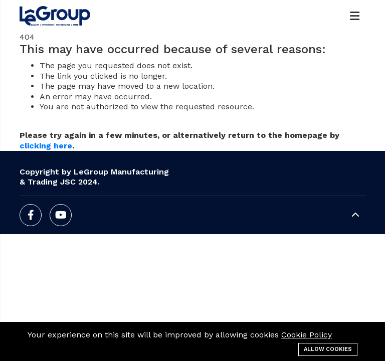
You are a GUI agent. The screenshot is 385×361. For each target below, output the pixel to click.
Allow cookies (328, 349)
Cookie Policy (306, 334)
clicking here (46, 145)
